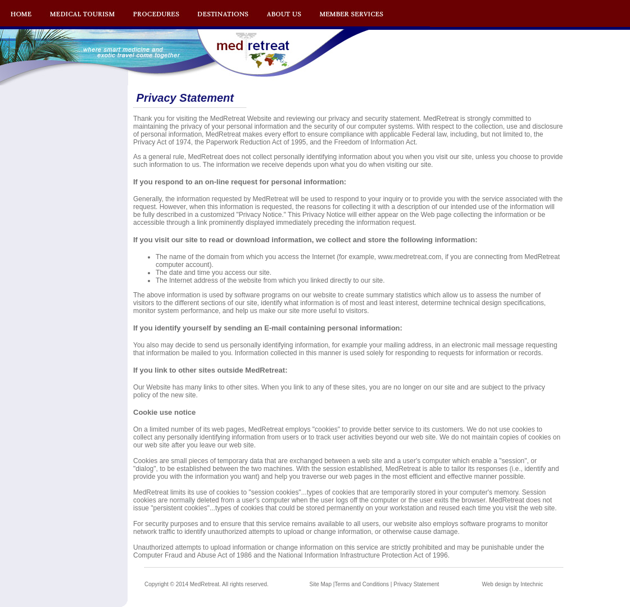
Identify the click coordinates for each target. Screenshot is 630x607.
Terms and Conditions (361, 584)
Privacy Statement (416, 584)
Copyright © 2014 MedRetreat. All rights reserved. (206, 584)
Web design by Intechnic (512, 584)
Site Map (321, 584)
